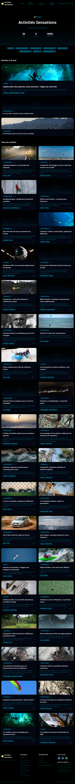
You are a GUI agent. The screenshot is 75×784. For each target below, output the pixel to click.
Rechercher (70, 3)
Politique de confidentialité (46, 765)
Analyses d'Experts (30, 3)
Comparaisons (62, 3)
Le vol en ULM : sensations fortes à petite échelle (64, 767)
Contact (41, 760)
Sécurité (22, 3)
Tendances (37, 51)
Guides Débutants (25, 51)
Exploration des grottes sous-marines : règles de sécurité (65, 765)
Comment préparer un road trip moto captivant (65, 771)
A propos (41, 757)
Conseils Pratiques (52, 3)
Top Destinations (41, 3)
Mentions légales (43, 763)
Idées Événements (49, 51)
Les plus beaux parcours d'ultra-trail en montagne (64, 769)
